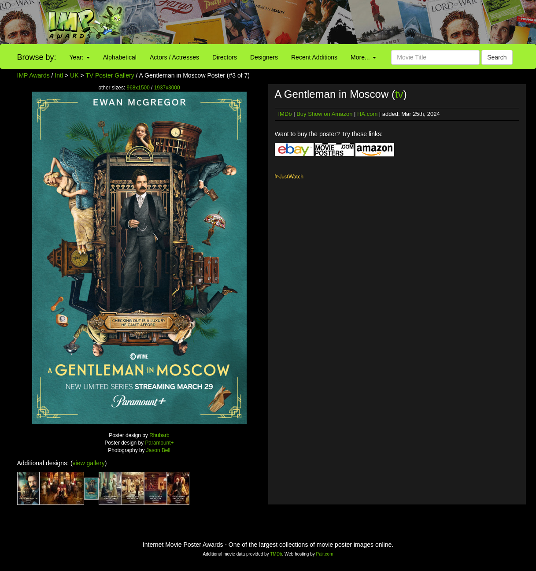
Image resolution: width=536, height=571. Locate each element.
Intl (59, 75)
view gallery (89, 463)
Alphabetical (120, 57)
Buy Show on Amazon (324, 114)
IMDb (285, 114)
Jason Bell (158, 450)
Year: (80, 57)
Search (496, 57)
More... (363, 57)
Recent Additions (314, 57)
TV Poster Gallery (109, 75)
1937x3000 (167, 88)
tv (399, 94)
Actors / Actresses (174, 57)
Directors (224, 57)
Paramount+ (159, 443)
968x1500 (138, 88)
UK (74, 75)
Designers (264, 57)
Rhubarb (159, 435)
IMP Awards (33, 75)
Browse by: (36, 57)
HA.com (367, 114)
